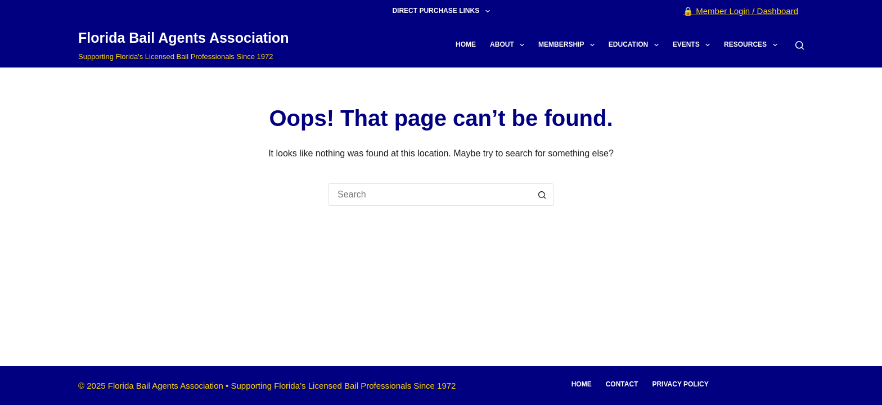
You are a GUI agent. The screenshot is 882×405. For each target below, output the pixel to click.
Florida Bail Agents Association (183, 38)
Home (466, 44)
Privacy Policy (680, 384)
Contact (622, 384)
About (509, 45)
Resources (752, 45)
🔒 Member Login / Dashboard (740, 11)
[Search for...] (429, 194)
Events (693, 45)
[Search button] (542, 194)
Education (636, 45)
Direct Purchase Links (443, 11)
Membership (568, 45)
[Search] (799, 45)
